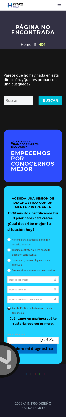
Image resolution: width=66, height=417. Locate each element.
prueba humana (17, 334)
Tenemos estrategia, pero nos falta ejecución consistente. (28, 252)
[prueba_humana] (33, 340)
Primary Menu (59, 5)
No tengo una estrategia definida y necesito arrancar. (28, 241)
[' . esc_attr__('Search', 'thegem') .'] (18, 100)
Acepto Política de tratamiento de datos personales (31, 310)
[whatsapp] (33, 299)
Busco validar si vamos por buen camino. (31, 270)
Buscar (50, 100)
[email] (33, 289)
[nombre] (33, 279)
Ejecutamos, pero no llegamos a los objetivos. (28, 262)
